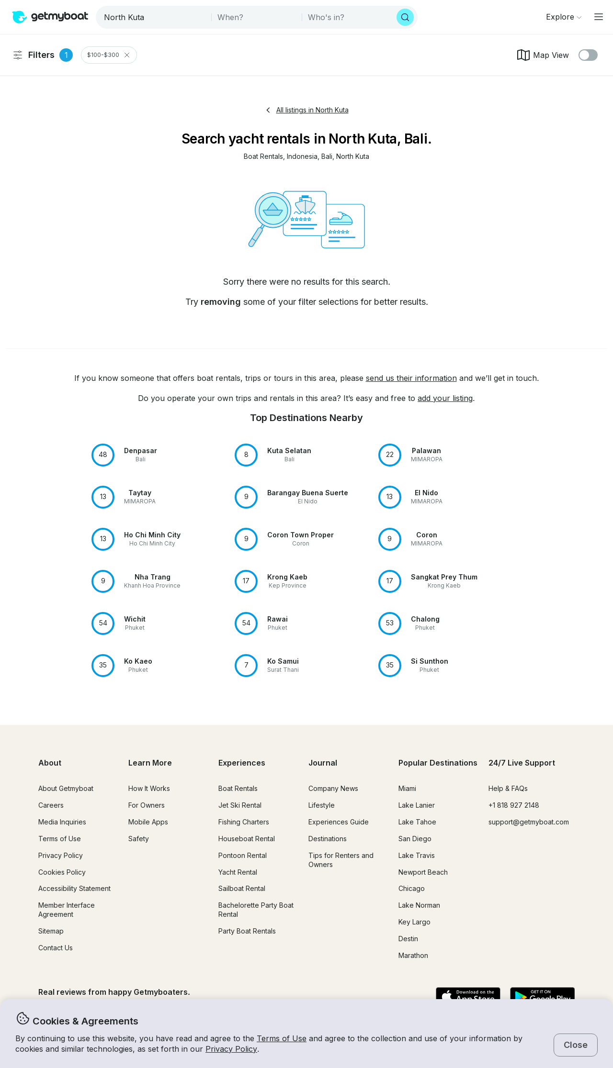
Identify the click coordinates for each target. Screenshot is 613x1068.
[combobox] (154, 17)
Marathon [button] (413, 955)
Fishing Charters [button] (243, 822)
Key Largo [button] (414, 922)
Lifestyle (321, 805)
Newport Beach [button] (423, 872)
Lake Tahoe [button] (417, 822)
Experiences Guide (338, 822)
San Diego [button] (414, 838)
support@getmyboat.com (528, 822)
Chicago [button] (411, 888)
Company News (333, 788)
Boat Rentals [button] (238, 788)
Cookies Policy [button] (62, 872)
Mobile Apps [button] (148, 822)
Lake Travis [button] (416, 855)
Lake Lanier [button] (416, 805)
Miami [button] (407, 788)
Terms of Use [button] (281, 1038)
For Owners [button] (146, 805)
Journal (322, 763)
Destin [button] (408, 938)
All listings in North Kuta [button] (307, 110)
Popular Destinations (437, 763)
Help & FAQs (508, 788)
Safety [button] (138, 838)
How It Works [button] (149, 788)
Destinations (327, 838)
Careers (51, 805)
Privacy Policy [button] (231, 1049)
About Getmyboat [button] (65, 788)
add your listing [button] (445, 398)
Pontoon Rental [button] (242, 855)
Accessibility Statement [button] (74, 888)
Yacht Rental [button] (237, 872)
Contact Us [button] (55, 948)
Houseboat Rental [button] (246, 838)
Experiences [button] (241, 763)
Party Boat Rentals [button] (247, 931)
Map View (542, 55)
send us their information (411, 378)
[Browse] (563, 16)
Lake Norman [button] (419, 905)
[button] (263, 156)
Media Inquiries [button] (62, 822)
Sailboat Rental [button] (241, 888)
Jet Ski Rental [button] (239, 805)
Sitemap (51, 931)
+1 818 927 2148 (513, 805)
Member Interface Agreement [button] (66, 909)
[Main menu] (598, 16)
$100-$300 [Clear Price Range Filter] (109, 55)
